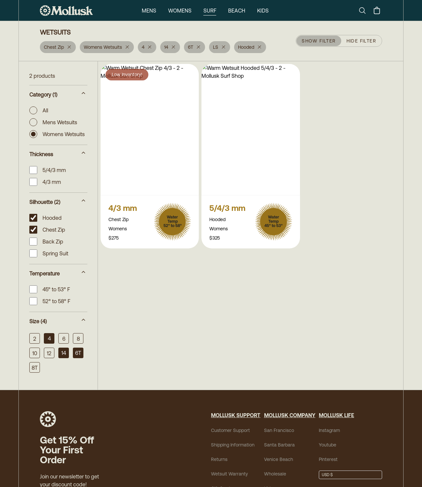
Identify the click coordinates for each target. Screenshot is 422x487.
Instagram (329, 430)
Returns (219, 459)
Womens (180, 11)
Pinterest (328, 459)
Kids (263, 11)
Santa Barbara (279, 444)
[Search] (365, 10)
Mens (149, 11)
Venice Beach (278, 459)
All (38, 110)
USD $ (327, 475)
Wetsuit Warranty (229, 473)
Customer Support (230, 430)
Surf (209, 11)
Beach (236, 11)
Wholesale (275, 473)
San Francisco (279, 430)
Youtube (327, 444)
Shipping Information (233, 444)
